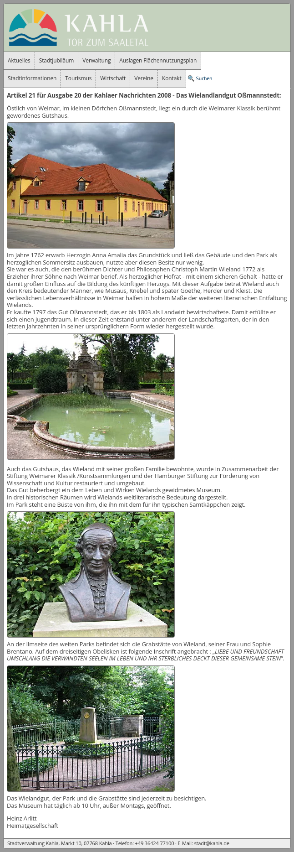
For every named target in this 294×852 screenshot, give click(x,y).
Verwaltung (96, 60)
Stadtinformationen (32, 78)
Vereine (143, 78)
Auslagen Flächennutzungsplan (158, 60)
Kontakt (172, 78)
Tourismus (78, 78)
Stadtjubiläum (56, 60)
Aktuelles (19, 60)
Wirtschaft (113, 78)
